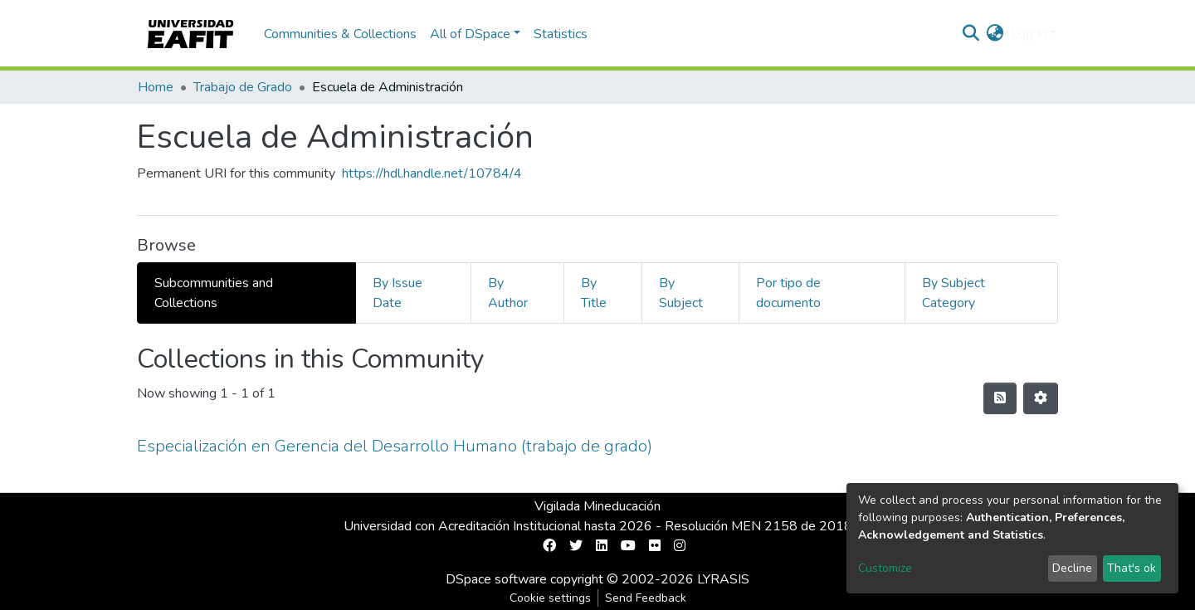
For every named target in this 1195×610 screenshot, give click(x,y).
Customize (885, 568)
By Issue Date (397, 293)
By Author (508, 293)
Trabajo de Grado (242, 87)
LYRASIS (723, 579)
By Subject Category (953, 293)
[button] (995, 34)
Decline (1072, 568)
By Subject (681, 293)
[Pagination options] (1040, 398)
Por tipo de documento (788, 293)
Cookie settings (550, 598)
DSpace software (496, 579)
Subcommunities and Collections (213, 293)
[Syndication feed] (1000, 398)
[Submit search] (971, 34)
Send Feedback (645, 598)
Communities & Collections (340, 34)
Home (155, 87)
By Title (594, 293)
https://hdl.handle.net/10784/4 (432, 173)
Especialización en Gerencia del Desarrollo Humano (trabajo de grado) (394, 446)
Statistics (561, 34)
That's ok (1131, 568)
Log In (1028, 34)
